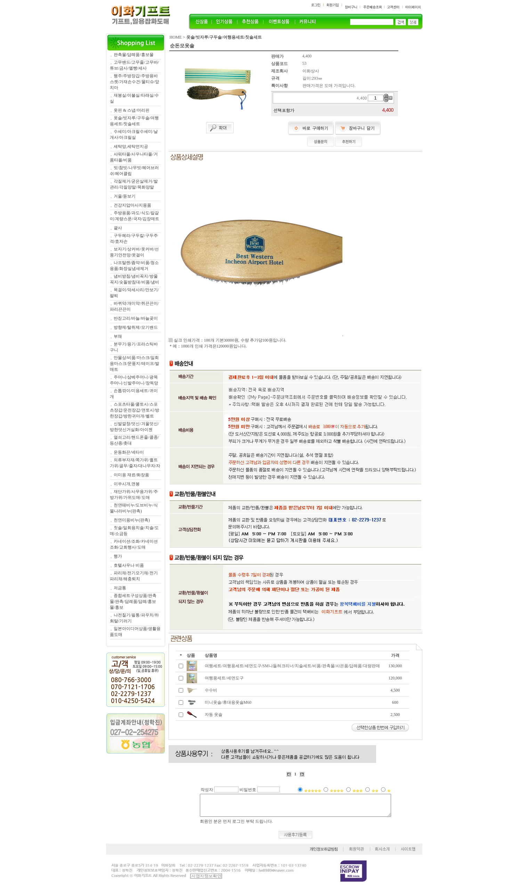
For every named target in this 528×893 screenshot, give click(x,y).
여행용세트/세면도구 (224, 678)
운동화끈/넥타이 (129, 452)
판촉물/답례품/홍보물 (134, 54)
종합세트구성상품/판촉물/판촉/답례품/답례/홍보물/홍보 (133, 601)
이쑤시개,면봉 (127, 483)
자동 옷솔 (213, 714)
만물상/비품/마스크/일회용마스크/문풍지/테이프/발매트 (134, 363)
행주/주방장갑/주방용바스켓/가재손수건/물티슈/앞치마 (134, 81)
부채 (118, 336)
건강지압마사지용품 (132, 205)
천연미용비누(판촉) (132, 520)
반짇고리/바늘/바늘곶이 (136, 318)
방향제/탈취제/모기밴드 (136, 327)
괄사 (118, 227)
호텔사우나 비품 (129, 565)
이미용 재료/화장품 (131, 474)
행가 (118, 556)
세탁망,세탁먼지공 (131, 146)
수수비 (211, 690)
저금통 (120, 587)
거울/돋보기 (125, 196)
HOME (176, 37)
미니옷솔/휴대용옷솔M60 (228, 702)
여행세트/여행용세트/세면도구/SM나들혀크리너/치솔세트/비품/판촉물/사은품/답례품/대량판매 (292, 665)
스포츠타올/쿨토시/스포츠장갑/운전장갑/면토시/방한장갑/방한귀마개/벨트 (134, 410)
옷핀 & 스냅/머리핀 (131, 110)
